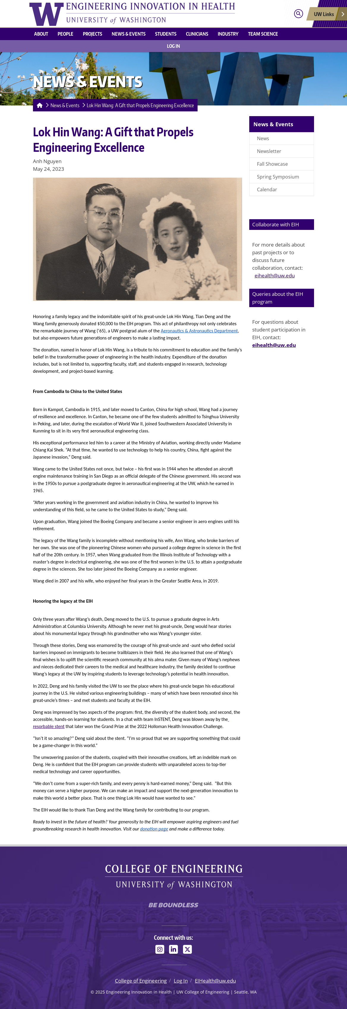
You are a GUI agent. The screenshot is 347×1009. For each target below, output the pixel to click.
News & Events (129, 34)
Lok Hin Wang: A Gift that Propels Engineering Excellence (140, 105)
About (41, 34)
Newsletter (269, 151)
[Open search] (298, 13)
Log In (173, 46)
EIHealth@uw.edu (215, 980)
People (65, 34)
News (263, 138)
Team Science (263, 34)
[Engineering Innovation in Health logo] (137, 13)
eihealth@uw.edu (275, 275)
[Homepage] (38, 105)
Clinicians (197, 34)
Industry (228, 34)
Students (165, 34)
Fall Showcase (272, 164)
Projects (92, 34)
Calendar (267, 189)
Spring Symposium (278, 176)
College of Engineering (141, 980)
